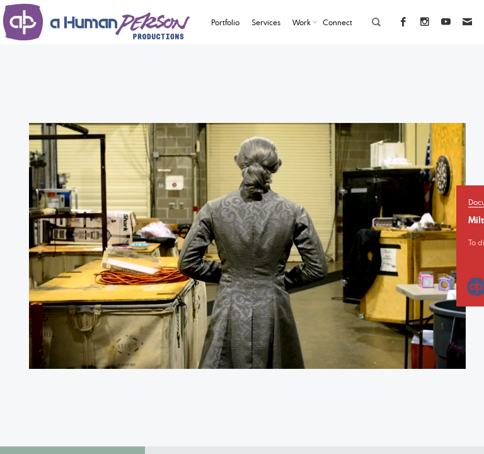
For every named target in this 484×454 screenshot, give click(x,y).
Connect (337, 22)
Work (301, 22)
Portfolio (225, 22)
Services (265, 22)
